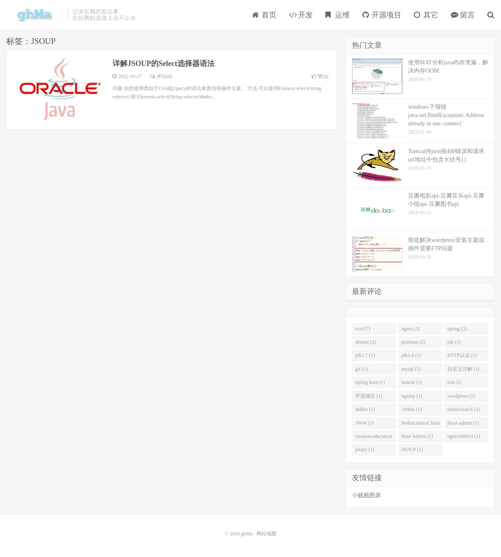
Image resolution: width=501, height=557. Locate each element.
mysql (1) (410, 369)
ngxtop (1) (411, 396)
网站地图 (266, 534)
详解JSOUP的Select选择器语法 (163, 63)
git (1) (361, 369)
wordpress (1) (461, 396)
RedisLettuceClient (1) (420, 424)
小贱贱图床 (366, 495)
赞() (320, 76)
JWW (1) (364, 423)
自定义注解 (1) (463, 369)
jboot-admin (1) (463, 423)
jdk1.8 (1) (411, 355)
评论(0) (161, 76)
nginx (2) (410, 329)
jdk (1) (454, 342)
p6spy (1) (364, 449)
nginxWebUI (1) (463, 436)
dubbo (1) (365, 409)
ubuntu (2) (365, 342)
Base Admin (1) (417, 436)
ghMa (34, 15)
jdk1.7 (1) (365, 355)
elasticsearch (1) (463, 409)
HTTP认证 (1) (462, 355)
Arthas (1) (411, 409)
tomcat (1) (411, 382)
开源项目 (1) (368, 396)
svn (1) (454, 382)
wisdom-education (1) (373, 437)
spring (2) (457, 329)
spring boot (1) (370, 382)
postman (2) (413, 342)
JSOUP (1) (412, 449)
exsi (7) (362, 329)
